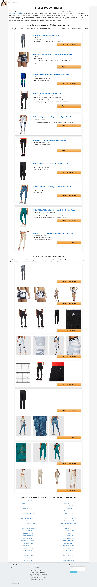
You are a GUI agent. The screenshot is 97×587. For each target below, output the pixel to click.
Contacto (13, 567)
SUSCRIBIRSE (73, 572)
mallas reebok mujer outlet (79, 11)
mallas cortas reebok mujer (16, 13)
